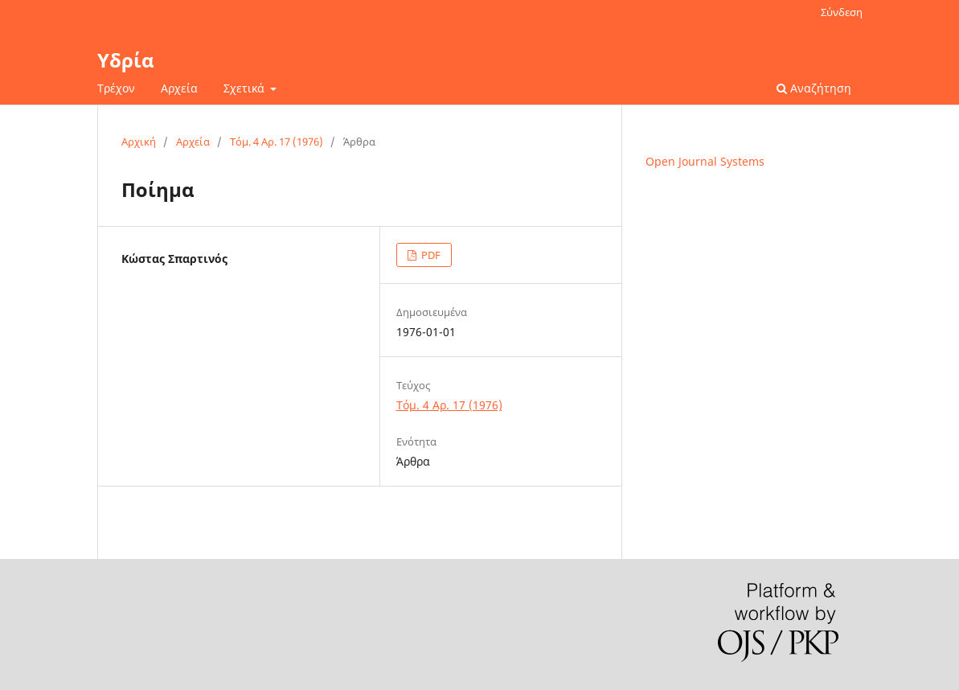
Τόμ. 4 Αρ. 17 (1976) (276, 141)
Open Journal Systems (704, 161)
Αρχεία (179, 88)
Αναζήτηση (814, 88)
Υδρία (125, 60)
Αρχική (138, 141)
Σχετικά (245, 88)
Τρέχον (116, 88)
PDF (430, 255)
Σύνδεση (842, 12)
